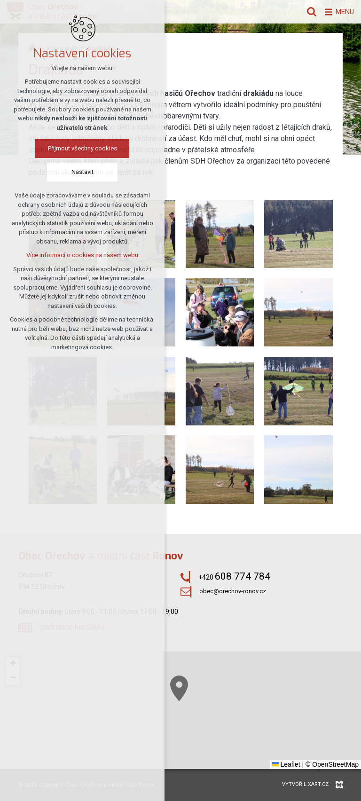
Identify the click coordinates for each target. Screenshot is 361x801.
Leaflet (286, 764)
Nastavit (80, 172)
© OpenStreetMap (332, 764)
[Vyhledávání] (307, 11)
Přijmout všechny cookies (79, 149)
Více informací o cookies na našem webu (79, 255)
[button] (243, 730)
